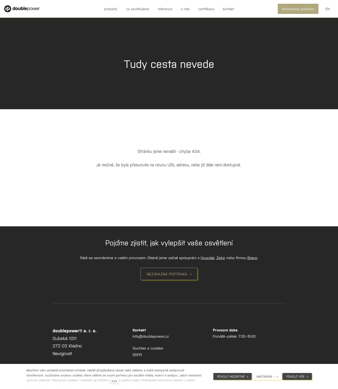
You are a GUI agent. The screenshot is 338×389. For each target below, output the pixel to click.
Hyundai (207, 258)
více (114, 381)
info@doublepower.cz (151, 337)
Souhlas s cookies (148, 349)
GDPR (137, 355)
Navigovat (62, 354)
